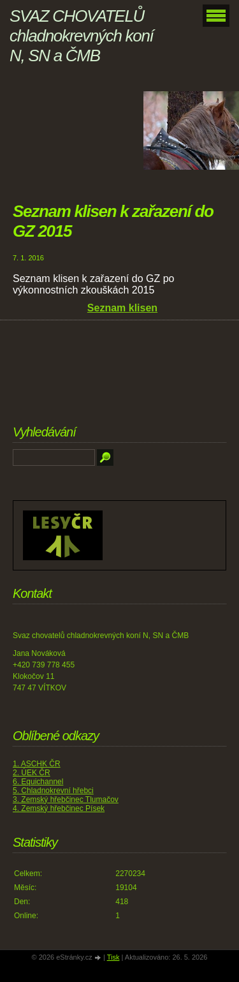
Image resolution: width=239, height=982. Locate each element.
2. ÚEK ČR (31, 772)
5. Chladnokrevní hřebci (53, 790)
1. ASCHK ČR (37, 763)
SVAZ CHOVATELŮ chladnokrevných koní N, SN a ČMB (81, 35)
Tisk (113, 957)
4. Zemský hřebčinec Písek (59, 808)
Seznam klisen (122, 307)
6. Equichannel (38, 781)
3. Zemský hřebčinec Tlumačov (66, 799)
